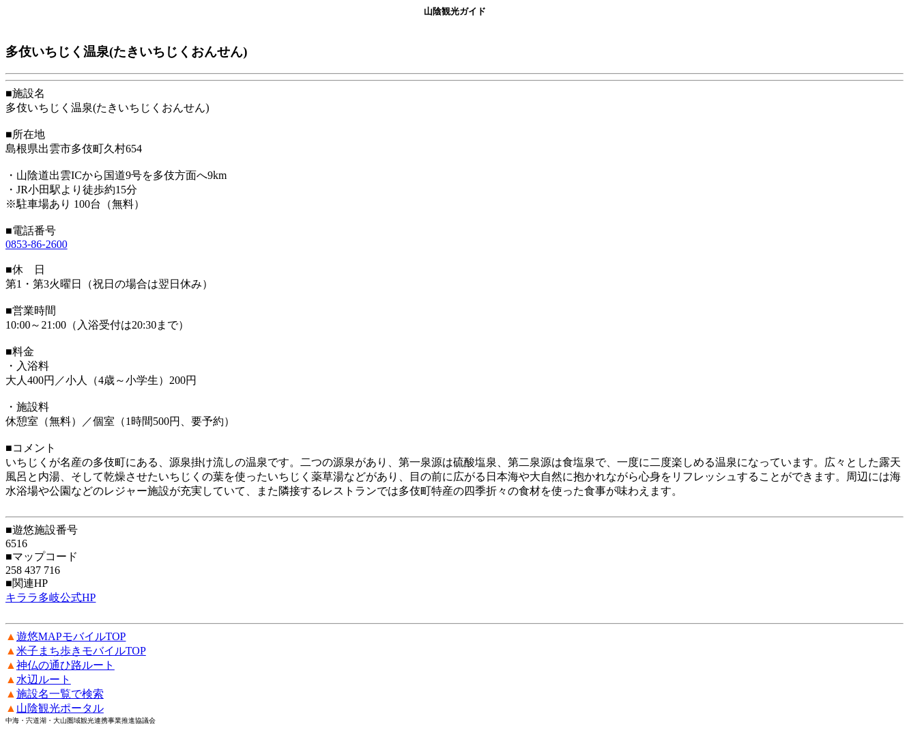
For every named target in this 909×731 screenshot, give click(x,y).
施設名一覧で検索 (60, 694)
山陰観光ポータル (60, 708)
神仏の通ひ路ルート (65, 665)
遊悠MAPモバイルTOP (71, 636)
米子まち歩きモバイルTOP (81, 651)
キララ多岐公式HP (50, 597)
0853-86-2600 (36, 244)
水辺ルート (43, 679)
